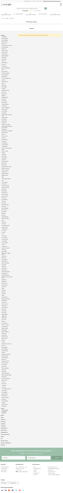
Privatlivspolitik (35, 473)
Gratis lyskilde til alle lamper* (6, 14)
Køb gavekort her (51, 473)
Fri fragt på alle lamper (19, 14)
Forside (3, 18)
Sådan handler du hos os (52, 467)
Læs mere (31, 28)
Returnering (50, 470)
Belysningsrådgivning (27, 1)
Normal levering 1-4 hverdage (31, 14)
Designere (7, 18)
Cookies (34, 471)
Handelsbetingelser (36, 468)
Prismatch (34, 474)
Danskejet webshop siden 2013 (55, 14)
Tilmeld (57, 458)
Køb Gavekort (39, 1)
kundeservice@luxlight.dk (23, 471)
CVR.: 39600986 (4, 468)
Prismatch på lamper (43, 14)
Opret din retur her (51, 471)
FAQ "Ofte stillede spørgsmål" (53, 474)
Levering (34, 470)
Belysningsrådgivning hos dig (53, 468)
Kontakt (33, 1)
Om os (34, 467)
